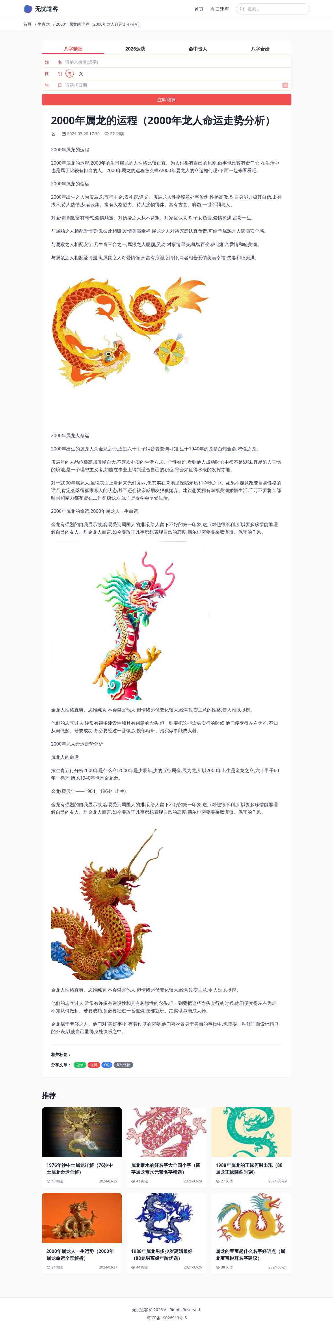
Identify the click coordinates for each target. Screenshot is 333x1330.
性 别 (53, 73)
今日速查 (220, 9)
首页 (199, 9)
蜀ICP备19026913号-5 (166, 1317)
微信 (80, 1064)
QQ (107, 1064)
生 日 (53, 85)
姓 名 (53, 62)
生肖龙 (44, 24)
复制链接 (123, 1064)
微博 (93, 1064)
